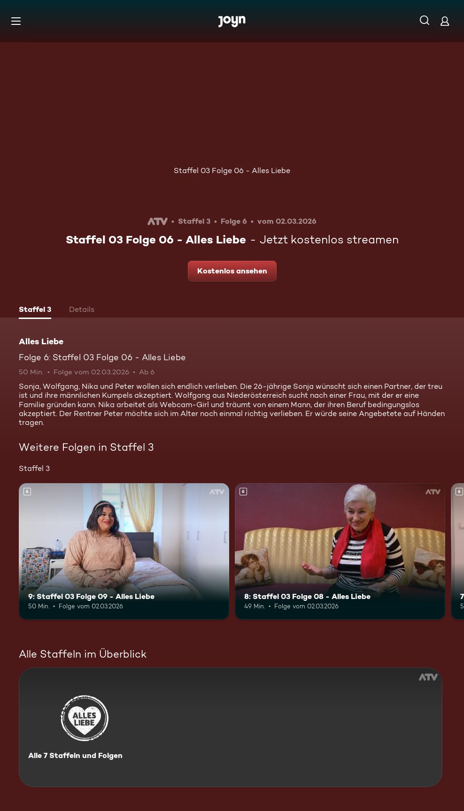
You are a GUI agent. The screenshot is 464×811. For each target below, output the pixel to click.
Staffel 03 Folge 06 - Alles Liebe (232, 170)
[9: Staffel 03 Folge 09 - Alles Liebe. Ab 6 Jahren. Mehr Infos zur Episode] (124, 551)
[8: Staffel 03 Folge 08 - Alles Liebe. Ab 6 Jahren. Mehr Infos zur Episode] (340, 551)
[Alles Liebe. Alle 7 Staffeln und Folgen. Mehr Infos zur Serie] (230, 727)
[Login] (444, 21)
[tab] (35, 310)
